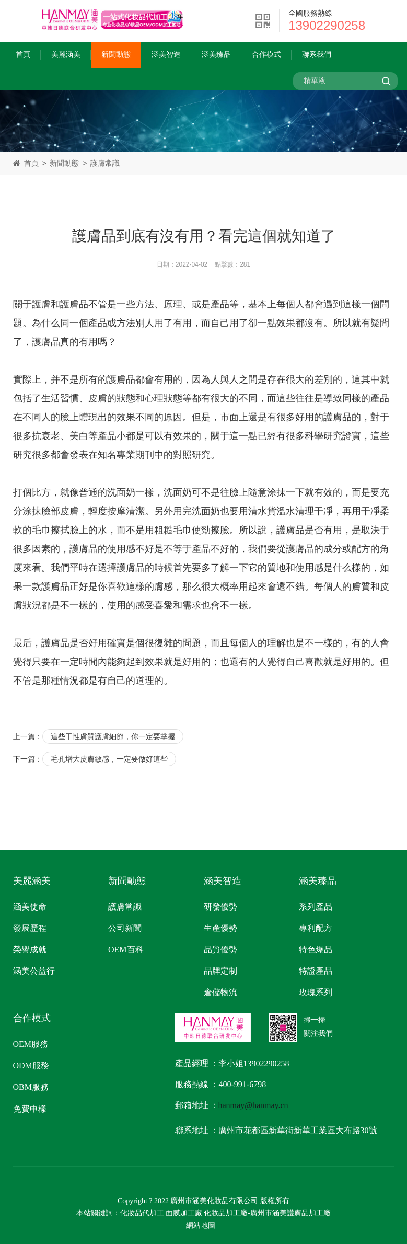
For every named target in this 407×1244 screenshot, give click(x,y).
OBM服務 (31, 1086)
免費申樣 (29, 1108)
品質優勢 (220, 949)
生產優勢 (220, 928)
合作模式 (266, 55)
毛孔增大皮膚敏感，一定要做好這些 (109, 759)
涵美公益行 (34, 970)
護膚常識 (105, 163)
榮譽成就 (29, 949)
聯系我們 (316, 55)
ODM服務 (31, 1065)
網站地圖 (200, 1225)
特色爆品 (315, 949)
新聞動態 (116, 55)
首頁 (23, 55)
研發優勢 (220, 906)
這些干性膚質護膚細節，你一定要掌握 (113, 736)
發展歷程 (29, 928)
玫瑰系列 (315, 992)
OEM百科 (126, 949)
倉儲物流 (220, 992)
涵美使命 (29, 906)
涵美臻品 (216, 55)
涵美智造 (166, 55)
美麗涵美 (65, 55)
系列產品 (315, 906)
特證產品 (315, 970)
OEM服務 (31, 1044)
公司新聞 (125, 928)
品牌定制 (220, 970)
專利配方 (315, 928)
